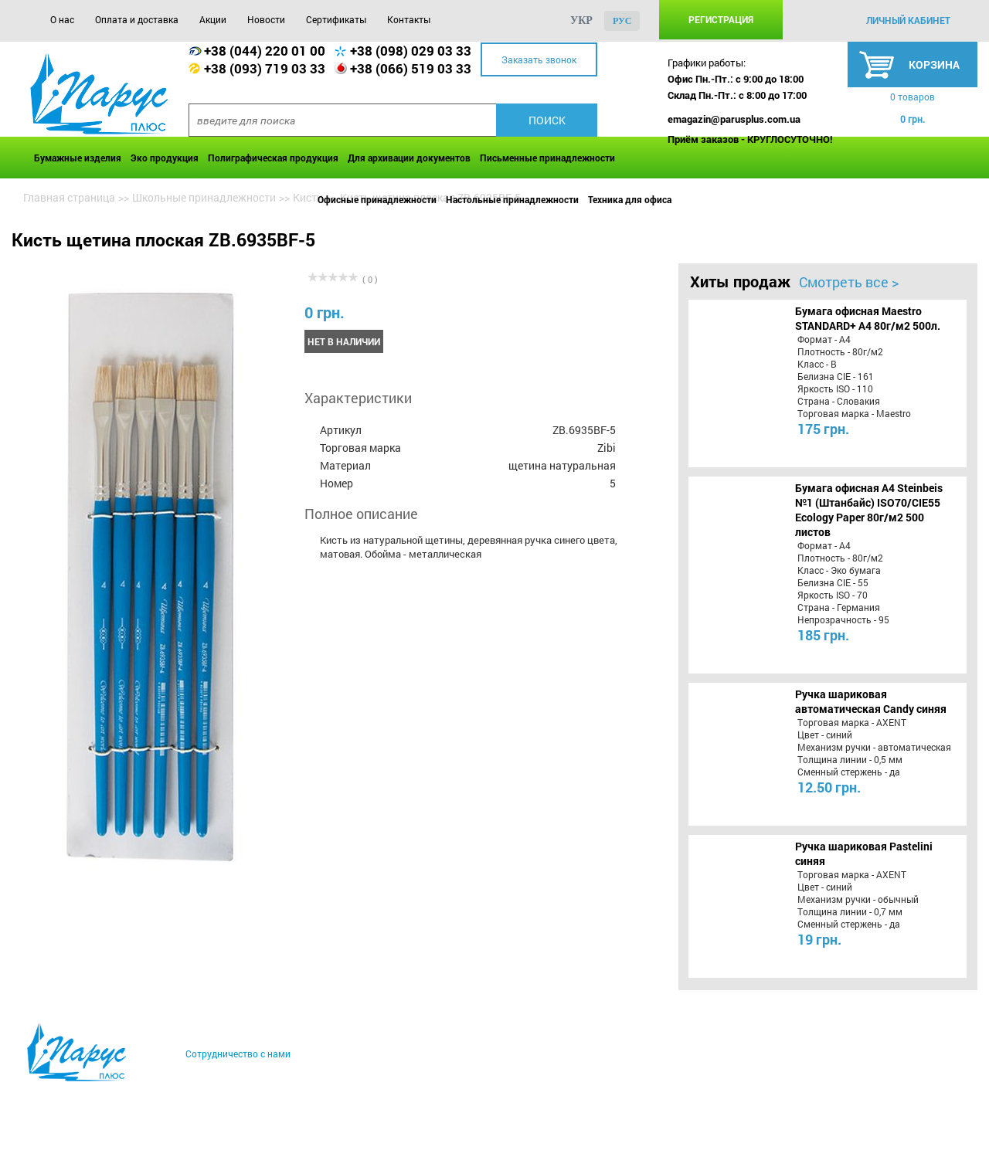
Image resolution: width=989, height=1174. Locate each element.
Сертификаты (336, 19)
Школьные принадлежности (204, 197)
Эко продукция (165, 157)
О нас (62, 19)
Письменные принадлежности (547, 157)
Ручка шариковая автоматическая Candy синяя (871, 701)
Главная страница (69, 197)
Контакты (408, 19)
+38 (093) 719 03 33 (264, 68)
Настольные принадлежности (512, 199)
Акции (212, 19)
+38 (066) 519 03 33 (410, 68)
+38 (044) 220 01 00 (264, 50)
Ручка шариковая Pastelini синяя (864, 853)
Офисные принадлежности (377, 199)
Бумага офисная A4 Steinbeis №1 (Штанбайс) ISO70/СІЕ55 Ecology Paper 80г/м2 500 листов (869, 509)
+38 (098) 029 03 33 (410, 50)
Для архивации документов (409, 157)
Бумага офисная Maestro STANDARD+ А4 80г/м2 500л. (867, 318)
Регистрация (720, 19)
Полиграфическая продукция (273, 157)
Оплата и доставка (136, 19)
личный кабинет (908, 20)
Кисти (308, 197)
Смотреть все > (849, 282)
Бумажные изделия (77, 157)
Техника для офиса (629, 199)
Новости (266, 19)
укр (581, 20)
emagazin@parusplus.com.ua (734, 119)
